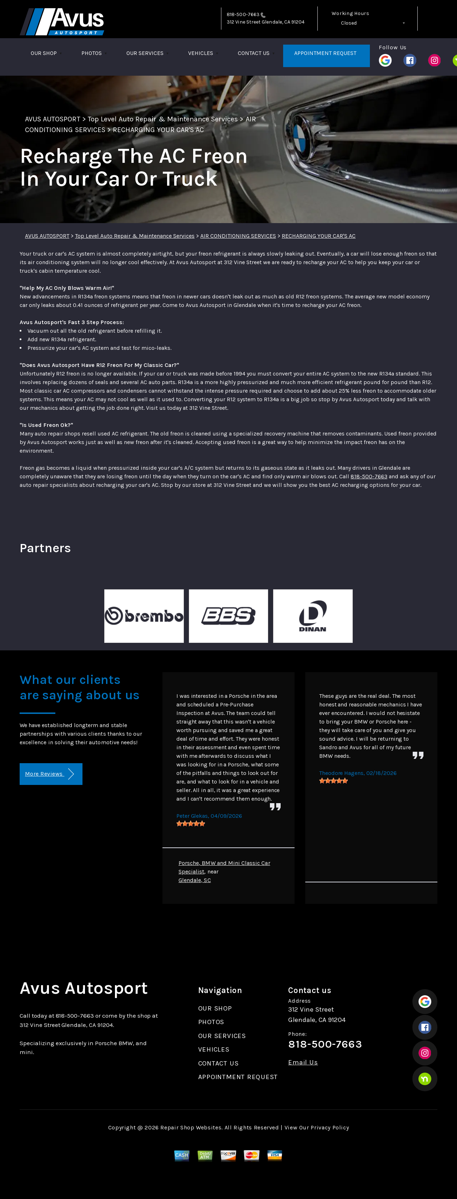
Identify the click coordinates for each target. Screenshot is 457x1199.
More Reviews (49, 774)
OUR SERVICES (145, 53)
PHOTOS (91, 53)
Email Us (303, 1062)
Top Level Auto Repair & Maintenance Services (163, 119)
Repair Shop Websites (190, 1127)
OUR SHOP (44, 53)
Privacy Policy (330, 1127)
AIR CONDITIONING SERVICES (238, 235)
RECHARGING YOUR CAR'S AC (158, 130)
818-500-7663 (243, 14)
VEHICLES (200, 53)
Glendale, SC (195, 880)
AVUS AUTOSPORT (52, 119)
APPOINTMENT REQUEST (325, 53)
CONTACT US (254, 53)
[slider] (190, 823)
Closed (349, 23)
